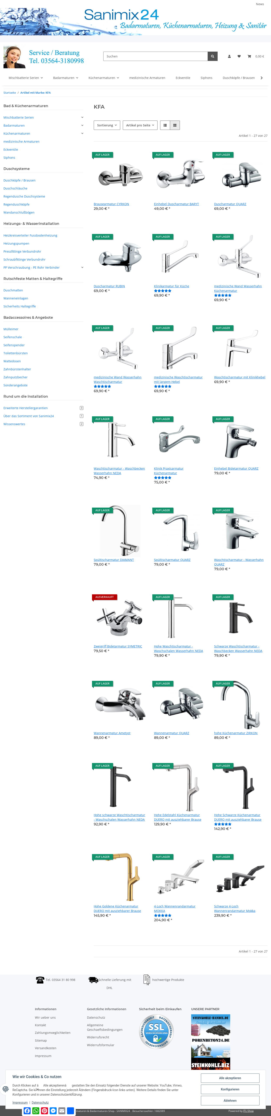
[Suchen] (155, 56)
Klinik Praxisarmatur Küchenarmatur (169, 470)
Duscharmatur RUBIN (109, 286)
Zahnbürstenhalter (17, 369)
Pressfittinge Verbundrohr (22, 251)
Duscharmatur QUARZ (230, 204)
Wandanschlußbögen (18, 212)
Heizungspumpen (16, 243)
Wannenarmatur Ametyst (112, 733)
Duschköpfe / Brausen (19, 180)
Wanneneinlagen (15, 298)
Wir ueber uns (45, 1017)
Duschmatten (13, 290)
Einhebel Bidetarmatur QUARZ (236, 468)
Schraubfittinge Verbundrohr (24, 259)
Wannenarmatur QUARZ (171, 733)
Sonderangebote (15, 385)
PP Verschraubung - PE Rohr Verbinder (31, 267)
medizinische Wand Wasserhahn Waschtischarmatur (117, 379)
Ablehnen (230, 1100)
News (260, 4)
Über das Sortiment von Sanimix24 (43, 416)
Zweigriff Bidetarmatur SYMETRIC (118, 646)
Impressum (43, 1056)
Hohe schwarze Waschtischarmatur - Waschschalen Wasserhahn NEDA (119, 817)
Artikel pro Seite (138, 125)
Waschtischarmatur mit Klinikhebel (239, 377)
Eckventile (10, 149)
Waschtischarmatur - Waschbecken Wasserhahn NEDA (119, 470)
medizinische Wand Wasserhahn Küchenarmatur (238, 288)
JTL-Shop (248, 1111)
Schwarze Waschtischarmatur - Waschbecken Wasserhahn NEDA (238, 648)
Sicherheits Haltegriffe (19, 306)
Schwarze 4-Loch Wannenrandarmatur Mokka (234, 908)
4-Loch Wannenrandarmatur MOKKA (174, 908)
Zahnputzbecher (15, 377)
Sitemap (41, 1040)
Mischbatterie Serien (18, 117)
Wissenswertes (43, 424)
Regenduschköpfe (16, 204)
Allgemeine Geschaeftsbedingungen (105, 1027)
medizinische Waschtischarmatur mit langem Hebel (178, 379)
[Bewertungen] (162, 291)
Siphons (9, 157)
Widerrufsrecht (98, 1037)
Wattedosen (12, 361)
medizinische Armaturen (21, 141)
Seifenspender (14, 345)
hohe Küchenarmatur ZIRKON (236, 733)
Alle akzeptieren (230, 1078)
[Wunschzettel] (239, 56)
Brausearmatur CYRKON (111, 204)
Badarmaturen (14, 125)
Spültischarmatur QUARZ (172, 560)
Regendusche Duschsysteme (24, 196)
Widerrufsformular (100, 1045)
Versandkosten (45, 1048)
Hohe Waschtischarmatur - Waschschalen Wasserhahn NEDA (178, 648)
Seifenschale (12, 337)
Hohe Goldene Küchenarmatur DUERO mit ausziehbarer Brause (117, 908)
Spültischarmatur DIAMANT (114, 560)
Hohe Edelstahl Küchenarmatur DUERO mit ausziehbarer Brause (177, 817)
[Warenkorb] (256, 56)
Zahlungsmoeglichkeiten (53, 1033)
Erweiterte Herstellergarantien (43, 408)
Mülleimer (10, 329)
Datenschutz (96, 1017)
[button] (229, 56)
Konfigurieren (230, 1089)
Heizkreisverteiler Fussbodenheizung (30, 235)
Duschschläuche (15, 188)
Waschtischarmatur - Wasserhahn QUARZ (239, 562)
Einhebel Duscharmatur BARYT (176, 204)
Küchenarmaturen (16, 133)
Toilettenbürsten (15, 353)
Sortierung (105, 125)
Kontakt (40, 1025)
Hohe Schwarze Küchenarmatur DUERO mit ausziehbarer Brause (237, 817)
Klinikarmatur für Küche (171, 286)
